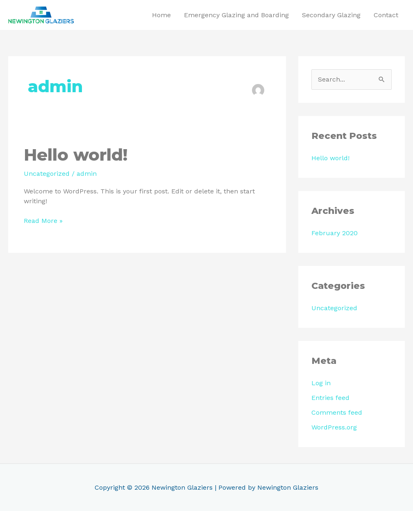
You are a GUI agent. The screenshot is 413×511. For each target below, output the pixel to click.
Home (161, 15)
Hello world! (75, 155)
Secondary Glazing (331, 15)
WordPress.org (334, 427)
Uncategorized (47, 173)
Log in (321, 383)
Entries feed (330, 398)
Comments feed (336, 412)
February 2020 (334, 233)
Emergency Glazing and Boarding (236, 15)
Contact (386, 15)
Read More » (43, 220)
